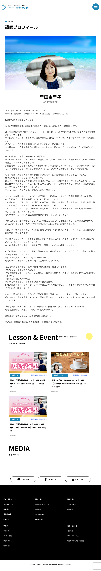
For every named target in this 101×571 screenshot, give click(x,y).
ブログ (5, 526)
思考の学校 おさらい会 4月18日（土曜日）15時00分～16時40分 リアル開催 (69, 383)
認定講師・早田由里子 (39, 375)
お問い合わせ (72, 526)
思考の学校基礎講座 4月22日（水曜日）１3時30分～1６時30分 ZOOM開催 (28, 427)
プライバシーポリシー (74, 536)
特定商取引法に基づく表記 (75, 541)
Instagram (79, 479)
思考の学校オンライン (42, 504)
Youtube (25, 479)
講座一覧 (38, 499)
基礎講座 (38, 509)
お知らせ (6, 519)
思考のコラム (7, 541)
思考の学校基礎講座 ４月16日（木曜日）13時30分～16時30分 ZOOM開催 (27, 383)
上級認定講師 (71, 504)
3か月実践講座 (39, 514)
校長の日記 (6, 546)
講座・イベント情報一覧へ (74, 336)
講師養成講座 (39, 519)
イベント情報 (7, 536)
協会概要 (70, 531)
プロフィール (8, 504)
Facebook (52, 479)
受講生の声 (7, 514)
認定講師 (70, 509)
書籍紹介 (6, 509)
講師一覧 (70, 499)
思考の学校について (10, 499)
